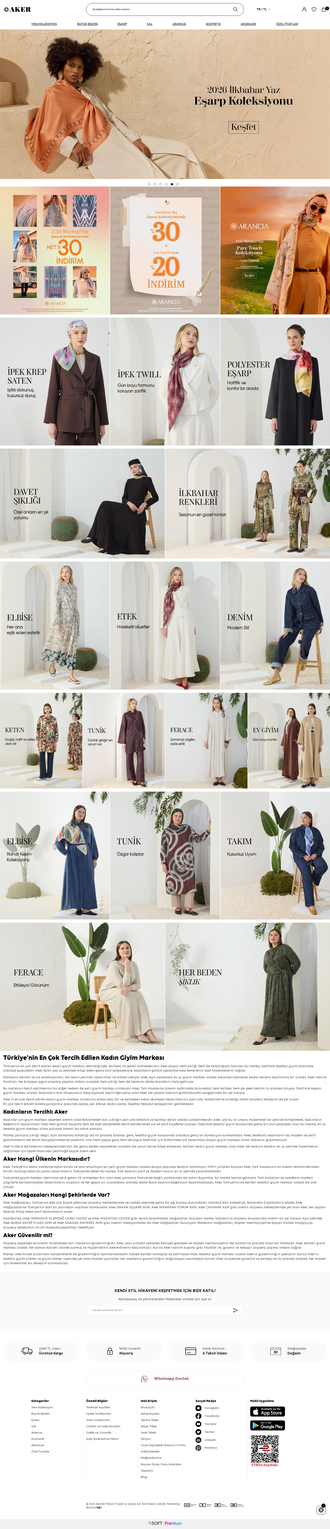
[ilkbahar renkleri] (247, 503)
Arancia (36, 1432)
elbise (100, 1104)
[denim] (275, 625)
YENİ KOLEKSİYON (44, 24)
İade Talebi (148, 1432)
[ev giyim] (289, 741)
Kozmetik (37, 1438)
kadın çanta (116, 1104)
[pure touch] (275, 250)
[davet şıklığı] (82, 503)
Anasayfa (147, 1407)
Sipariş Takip (149, 1420)
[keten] (41, 741)
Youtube (206, 1424)
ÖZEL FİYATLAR (287, 24)
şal (91, 1104)
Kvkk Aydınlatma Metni (102, 1438)
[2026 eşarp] (165, 104)
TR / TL (263, 9)
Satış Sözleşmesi (98, 1420)
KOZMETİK (213, 24)
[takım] (275, 856)
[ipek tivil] (165, 381)
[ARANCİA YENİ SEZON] (165, 250)
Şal (33, 1426)
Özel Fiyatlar (40, 1451)
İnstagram (207, 1408)
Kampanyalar (150, 1413)
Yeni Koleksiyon (42, 1407)
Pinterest (206, 1448)
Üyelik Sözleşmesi (98, 1413)
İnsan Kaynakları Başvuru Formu (163, 1445)
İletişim (146, 1438)
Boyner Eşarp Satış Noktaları (161, 1464)
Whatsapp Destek (165, 1379)
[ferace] (206, 741)
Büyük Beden (40, 1413)
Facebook (207, 1416)
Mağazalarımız (151, 1457)
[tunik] (124, 741)
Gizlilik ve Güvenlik (98, 1432)
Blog (144, 1477)
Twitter (205, 1432)
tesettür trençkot (140, 1104)
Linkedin (206, 1440)
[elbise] (55, 625)
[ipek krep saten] (55, 381)
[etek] (165, 625)
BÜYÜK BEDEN (87, 24)
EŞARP (122, 24)
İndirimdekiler (150, 1451)
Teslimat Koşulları (98, 1407)
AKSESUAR (248, 24)
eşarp (83, 1104)
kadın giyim (55, 1099)
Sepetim (147, 1470)
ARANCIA (179, 24)
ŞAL (149, 24)
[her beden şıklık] (247, 987)
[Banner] (55, 250)
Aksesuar (37, 1445)
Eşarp (35, 1420)
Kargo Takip (149, 1426)
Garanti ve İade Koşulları (103, 1426)
